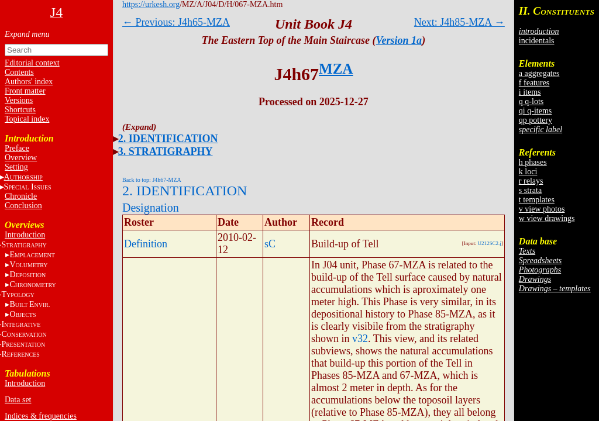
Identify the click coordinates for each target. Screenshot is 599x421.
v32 (360, 338)
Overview (21, 157)
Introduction (25, 234)
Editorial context (32, 62)
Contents (19, 72)
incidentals (537, 40)
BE (29, 304)
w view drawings (547, 218)
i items (530, 92)
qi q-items (535, 110)
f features (534, 82)
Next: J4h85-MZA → (459, 22)
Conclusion (23, 205)
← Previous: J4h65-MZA (176, 22)
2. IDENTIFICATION (168, 138)
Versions (19, 100)
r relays (531, 181)
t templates (537, 199)
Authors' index (29, 81)
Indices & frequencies (41, 416)
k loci (528, 171)
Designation (150, 207)
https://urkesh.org (151, 4)
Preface (17, 148)
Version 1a (399, 40)
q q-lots (531, 101)
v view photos (542, 209)
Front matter (25, 91)
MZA (336, 69)
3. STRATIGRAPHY (165, 151)
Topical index (27, 119)
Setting (16, 167)
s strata (530, 190)
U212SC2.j (489, 243)
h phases (533, 162)
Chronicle (21, 196)
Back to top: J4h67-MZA (151, 180)
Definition (145, 244)
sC (270, 244)
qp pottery (535, 120)
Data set (18, 399)
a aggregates (539, 73)
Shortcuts (20, 109)
